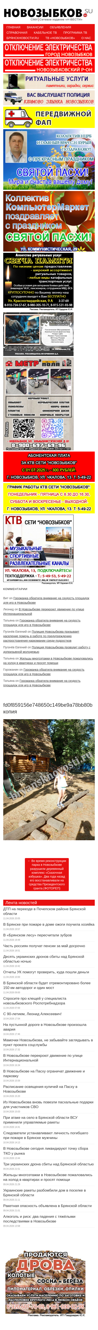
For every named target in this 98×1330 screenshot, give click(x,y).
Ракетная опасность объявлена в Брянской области (47, 1206)
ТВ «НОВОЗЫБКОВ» (60, 38)
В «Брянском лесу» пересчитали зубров (37, 935)
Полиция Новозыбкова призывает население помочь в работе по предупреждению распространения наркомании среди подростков (41, 636)
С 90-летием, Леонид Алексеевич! (32, 1014)
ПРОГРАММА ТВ (75, 32)
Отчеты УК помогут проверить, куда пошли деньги (46, 972)
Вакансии (35, 27)
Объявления (60, 27)
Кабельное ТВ (45, 32)
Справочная (16, 32)
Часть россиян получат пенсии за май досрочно (44, 946)
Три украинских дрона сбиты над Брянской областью (48, 1164)
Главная (13, 27)
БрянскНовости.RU (22, 38)
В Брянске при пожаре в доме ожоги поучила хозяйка (48, 924)
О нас (86, 38)
